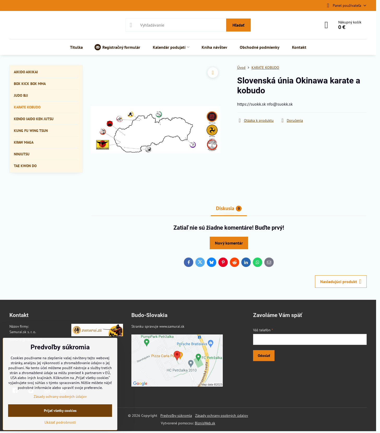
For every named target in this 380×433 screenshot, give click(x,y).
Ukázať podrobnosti (60, 422)
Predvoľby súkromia (176, 415)
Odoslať (264, 355)
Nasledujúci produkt (340, 281)
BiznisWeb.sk (205, 423)
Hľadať (238, 25)
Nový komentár (229, 243)
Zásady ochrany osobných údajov (221, 415)
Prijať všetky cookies (60, 410)
